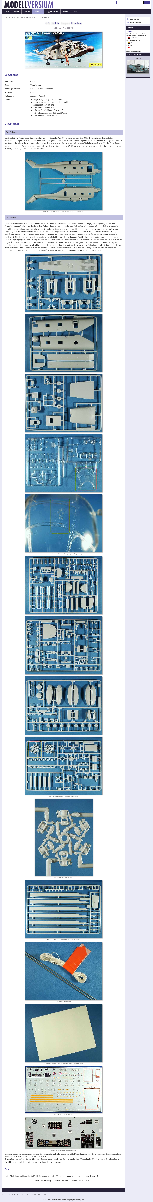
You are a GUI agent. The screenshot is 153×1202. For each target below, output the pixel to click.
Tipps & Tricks (52, 11)
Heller (29, 17)
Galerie (27, 11)
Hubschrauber (36, 85)
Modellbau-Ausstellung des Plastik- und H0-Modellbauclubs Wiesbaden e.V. (137, 34)
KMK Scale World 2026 (133, 40)
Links (82, 1200)
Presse (65, 11)
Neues (16, 11)
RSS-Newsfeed (134, 19)
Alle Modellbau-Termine (133, 51)
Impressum (76, 1200)
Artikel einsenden (135, 22)
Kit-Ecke (38, 11)
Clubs (75, 11)
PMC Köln (129, 45)
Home (7, 11)
